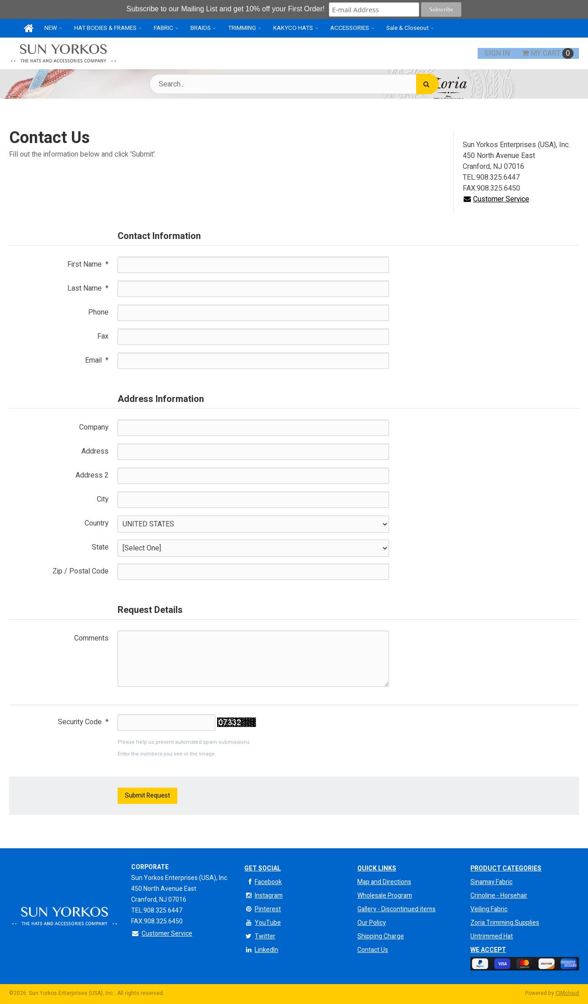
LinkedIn (261, 950)
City (103, 499)
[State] (253, 548)
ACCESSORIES (349, 28)
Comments (91, 638)
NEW (50, 28)
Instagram (263, 895)
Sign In (497, 53)
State (100, 547)
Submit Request (147, 795)
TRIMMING (242, 28)
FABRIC (163, 28)
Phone (98, 312)
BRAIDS (200, 28)
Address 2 (92, 475)
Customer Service (496, 199)
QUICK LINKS (376, 868)
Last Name (88, 288)
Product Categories (505, 868)
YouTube (262, 923)
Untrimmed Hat (491, 936)
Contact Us (372, 950)
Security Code (83, 722)
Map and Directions (384, 882)
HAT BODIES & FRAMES (105, 28)
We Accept (488, 950)
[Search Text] (294, 84)
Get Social (262, 868)
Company (94, 427)
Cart (548, 53)
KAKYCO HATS (293, 28)
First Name (88, 264)
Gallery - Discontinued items (396, 909)
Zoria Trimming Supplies (504, 923)
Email (97, 360)
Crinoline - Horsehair (498, 895)
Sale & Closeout (407, 28)
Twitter (259, 936)
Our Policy (371, 923)
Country (97, 523)
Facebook (263, 882)
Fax (103, 336)
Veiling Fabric (488, 909)
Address (95, 451)
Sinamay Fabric (491, 882)
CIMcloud (567, 993)
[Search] (427, 84)
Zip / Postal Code (80, 571)
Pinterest (262, 909)
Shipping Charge (380, 936)
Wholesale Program (384, 895)
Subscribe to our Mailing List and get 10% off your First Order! (227, 9)
